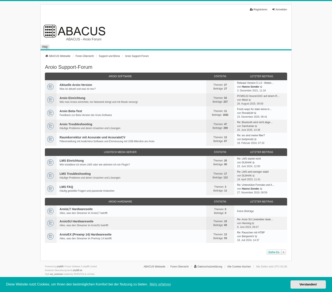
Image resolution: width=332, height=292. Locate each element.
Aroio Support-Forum (68, 67)
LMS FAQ (66, 187)
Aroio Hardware (120, 201)
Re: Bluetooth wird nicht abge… (255, 122)
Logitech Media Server (120, 152)
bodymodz (247, 139)
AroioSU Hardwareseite (76, 221)
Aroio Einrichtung (72, 98)
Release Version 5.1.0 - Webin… (255, 82)
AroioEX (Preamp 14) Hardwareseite (85, 234)
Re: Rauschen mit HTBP (251, 232)
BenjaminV (248, 236)
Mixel (245, 99)
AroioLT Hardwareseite (76, 209)
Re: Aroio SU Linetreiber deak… (255, 219)
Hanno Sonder (250, 86)
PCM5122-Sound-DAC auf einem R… (258, 96)
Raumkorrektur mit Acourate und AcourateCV (92, 137)
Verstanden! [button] (308, 284)
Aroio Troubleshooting (75, 124)
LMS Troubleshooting (75, 173)
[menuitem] (208, 267)
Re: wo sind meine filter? (251, 135)
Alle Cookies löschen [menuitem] (239, 266)
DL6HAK (247, 162)
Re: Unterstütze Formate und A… (256, 184)
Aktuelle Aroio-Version (75, 85)
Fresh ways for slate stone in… (254, 109)
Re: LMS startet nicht (249, 158)
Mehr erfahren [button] (160, 284)
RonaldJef (247, 113)
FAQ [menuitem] (44, 46)
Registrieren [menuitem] (258, 9)
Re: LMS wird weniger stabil (253, 171)
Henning (246, 223)
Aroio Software (120, 76)
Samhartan (248, 126)
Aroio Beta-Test (70, 111)
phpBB (60, 266)
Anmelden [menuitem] (279, 9)
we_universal (56, 274)
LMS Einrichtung (71, 160)
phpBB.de (77, 270)
